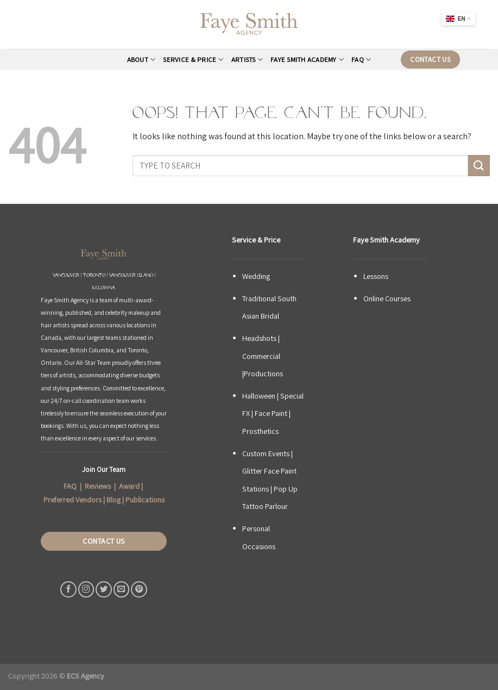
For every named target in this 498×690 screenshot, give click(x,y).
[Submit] (479, 165)
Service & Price (193, 59)
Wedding (256, 276)
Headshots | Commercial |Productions (262, 355)
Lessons (375, 276)
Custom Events (265, 453)
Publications (145, 500)
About (141, 59)
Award (129, 486)
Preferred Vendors (72, 500)
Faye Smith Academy (307, 59)
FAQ (361, 59)
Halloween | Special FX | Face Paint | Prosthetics (273, 413)
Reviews (98, 486)
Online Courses (387, 298)
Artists (247, 59)
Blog (113, 500)
